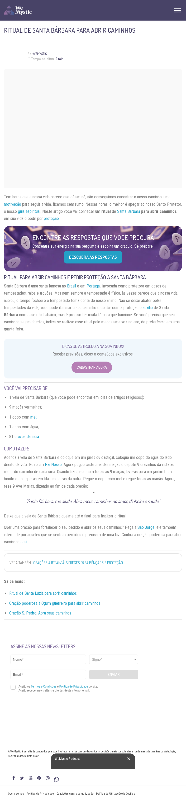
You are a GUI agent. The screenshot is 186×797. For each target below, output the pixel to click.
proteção (51, 218)
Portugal (94, 286)
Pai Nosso (53, 464)
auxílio (148, 307)
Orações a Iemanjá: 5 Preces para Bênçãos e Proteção (78, 562)
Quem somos (16, 793)
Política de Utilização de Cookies (115, 793)
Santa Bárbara (128, 211)
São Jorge (146, 527)
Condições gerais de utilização (74, 793)
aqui (24, 541)
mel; (33, 417)
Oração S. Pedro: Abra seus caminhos (40, 613)
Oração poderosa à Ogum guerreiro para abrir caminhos (54, 603)
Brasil (71, 286)
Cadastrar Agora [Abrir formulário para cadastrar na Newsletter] (92, 367)
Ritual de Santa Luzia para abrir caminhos (43, 593)
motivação (12, 204)
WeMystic (40, 54)
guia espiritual (29, 211)
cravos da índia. (27, 436)
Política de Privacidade (40, 793)
